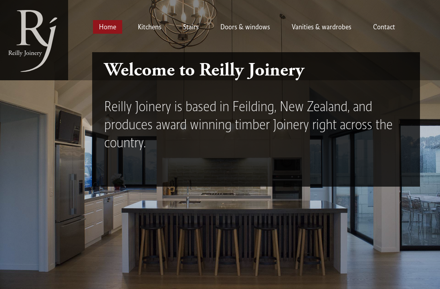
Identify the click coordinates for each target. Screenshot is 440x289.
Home (107, 26)
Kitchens (149, 26)
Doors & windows (245, 26)
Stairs (191, 26)
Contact (384, 26)
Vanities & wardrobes (321, 26)
